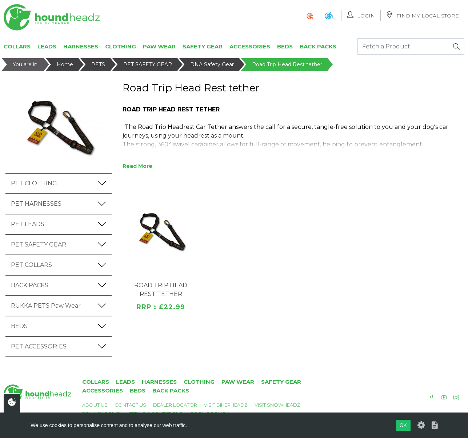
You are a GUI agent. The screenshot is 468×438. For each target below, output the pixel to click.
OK (403, 425)
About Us (95, 405)
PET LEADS (27, 224)
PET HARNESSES (36, 203)
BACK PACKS (29, 285)
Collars (17, 46)
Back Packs (318, 46)
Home (65, 64)
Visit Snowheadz (277, 405)
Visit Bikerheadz (226, 405)
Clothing (120, 46)
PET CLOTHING (34, 183)
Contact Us (130, 405)
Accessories (249, 46)
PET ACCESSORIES (39, 346)
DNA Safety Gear (212, 64)
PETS (98, 64)
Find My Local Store (422, 15)
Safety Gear (203, 46)
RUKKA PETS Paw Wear (46, 305)
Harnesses (80, 46)
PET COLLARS (31, 264)
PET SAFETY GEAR (147, 64)
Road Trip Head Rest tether (287, 64)
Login (361, 15)
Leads (46, 46)
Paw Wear (159, 46)
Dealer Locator (175, 405)
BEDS (19, 326)
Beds (285, 46)
